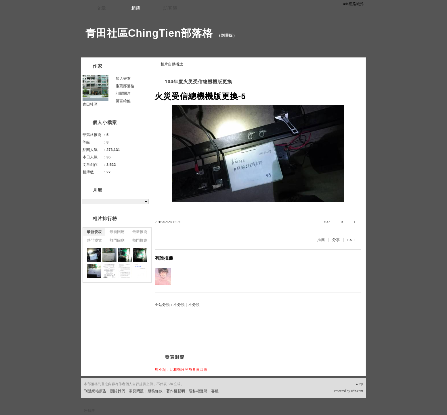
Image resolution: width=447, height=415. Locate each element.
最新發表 (94, 232)
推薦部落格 (125, 86)
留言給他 (123, 101)
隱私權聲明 (198, 391)
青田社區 (90, 104)
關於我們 (117, 391)
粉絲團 (89, 410)
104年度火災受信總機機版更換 (198, 81)
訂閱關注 (123, 93)
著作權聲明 (175, 391)
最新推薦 (139, 232)
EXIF (351, 240)
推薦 (321, 240)
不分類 (179, 304)
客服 (215, 391)
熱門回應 (117, 240)
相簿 (135, 8)
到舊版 (227, 35)
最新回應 (117, 232)
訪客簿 (170, 8)
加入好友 (123, 78)
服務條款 (155, 391)
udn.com (357, 391)
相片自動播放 (172, 64)
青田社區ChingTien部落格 (149, 33)
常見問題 (136, 391)
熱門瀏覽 (94, 240)
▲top (359, 384)
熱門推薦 (139, 240)
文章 (101, 8)
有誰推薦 (164, 258)
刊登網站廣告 (95, 391)
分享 (336, 240)
